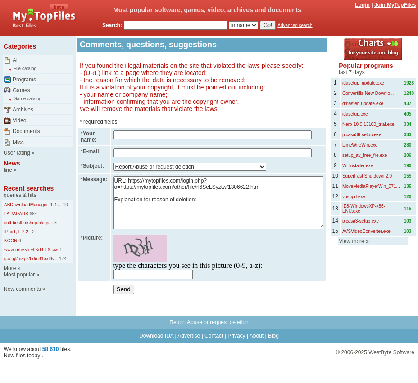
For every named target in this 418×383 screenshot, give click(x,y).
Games (21, 90)
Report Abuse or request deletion (208, 322)
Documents (26, 131)
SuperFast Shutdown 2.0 (367, 176)
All (15, 60)
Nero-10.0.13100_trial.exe (368, 124)
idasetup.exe (355, 113)
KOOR (10, 240)
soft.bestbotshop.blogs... (28, 222)
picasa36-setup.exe (362, 134)
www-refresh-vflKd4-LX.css (31, 249)
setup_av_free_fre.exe (364, 155)
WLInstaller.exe (357, 165)
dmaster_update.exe (362, 103)
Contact (213, 336)
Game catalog (27, 98)
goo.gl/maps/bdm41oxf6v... (31, 258)
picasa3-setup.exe (360, 220)
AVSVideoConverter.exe (366, 231)
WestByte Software (391, 352)
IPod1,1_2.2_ (17, 231)
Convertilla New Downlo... (368, 93)
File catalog (25, 68)
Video (19, 120)
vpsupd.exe (353, 196)
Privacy (236, 336)
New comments (22, 289)
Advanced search (294, 25)
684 (32, 213)
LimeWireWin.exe (359, 145)
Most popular (19, 275)
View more (351, 241)
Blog (273, 336)
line (8, 170)
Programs (24, 79)
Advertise (188, 336)
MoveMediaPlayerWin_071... (371, 186)
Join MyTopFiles (395, 5)
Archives (23, 110)
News (12, 163)
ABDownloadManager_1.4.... (33, 204)
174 (62, 258)
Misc (18, 142)
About (257, 336)
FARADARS (16, 213)
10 (65, 204)
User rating (17, 153)
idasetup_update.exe (363, 82)
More (10, 268)
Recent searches (29, 188)
